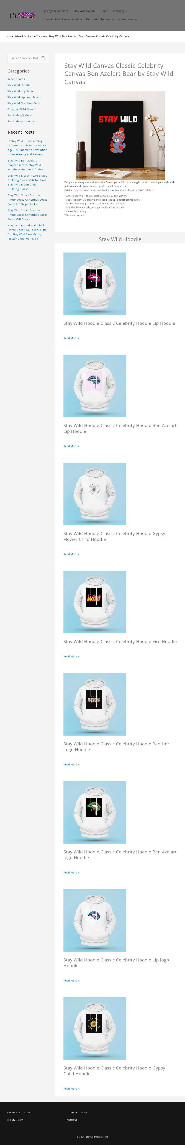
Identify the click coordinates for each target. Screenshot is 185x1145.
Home (10, 36)
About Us (72, 1119)
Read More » (71, 338)
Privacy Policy (15, 1119)
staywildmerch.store (97, 1136)
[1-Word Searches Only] (23, 58)
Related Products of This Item (31, 36)
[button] (120, 11)
